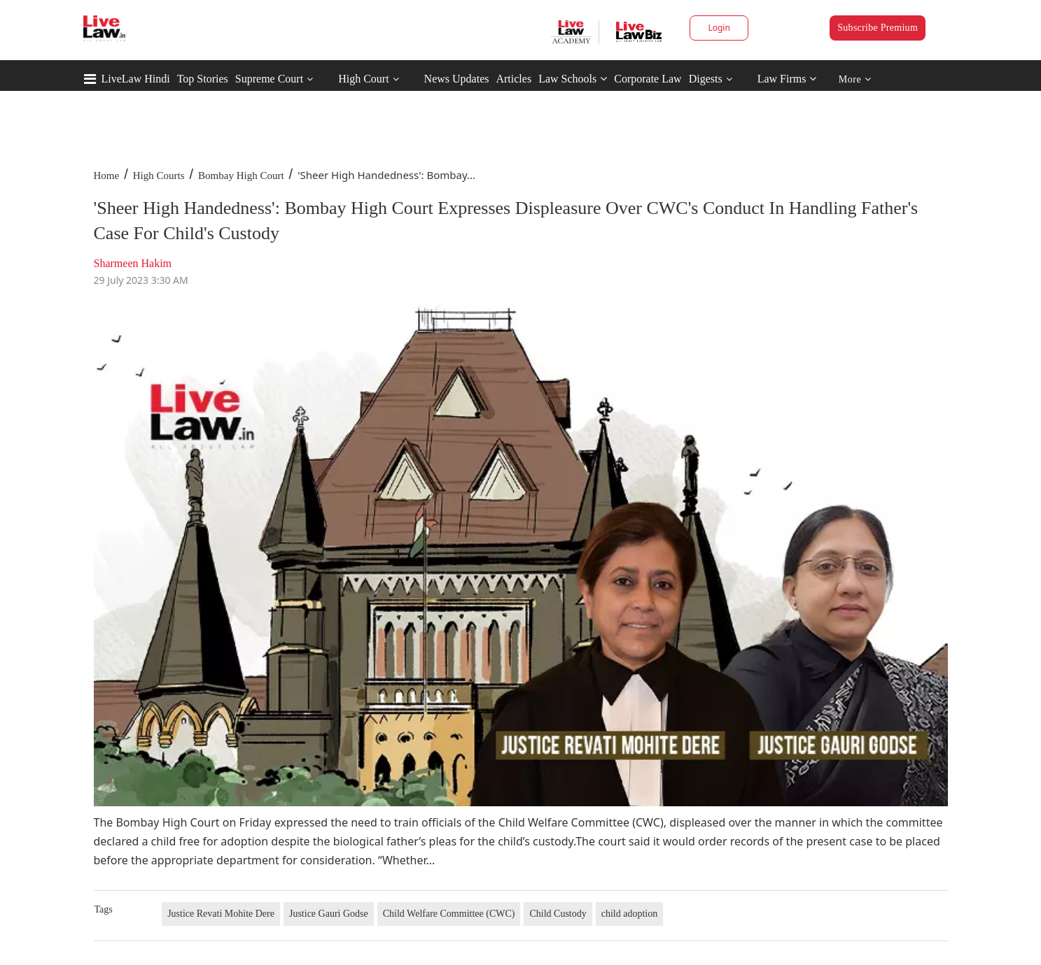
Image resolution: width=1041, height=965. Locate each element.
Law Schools (572, 79)
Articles (513, 79)
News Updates (456, 79)
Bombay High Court (241, 175)
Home (107, 175)
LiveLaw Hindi (136, 79)
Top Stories (202, 79)
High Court (363, 79)
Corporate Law (647, 79)
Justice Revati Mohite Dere (220, 913)
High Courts (159, 175)
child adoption (629, 913)
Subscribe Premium (877, 27)
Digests (705, 79)
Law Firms (787, 79)
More (855, 79)
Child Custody (557, 913)
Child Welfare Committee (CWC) (449, 913)
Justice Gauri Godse (328, 913)
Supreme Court (269, 79)
